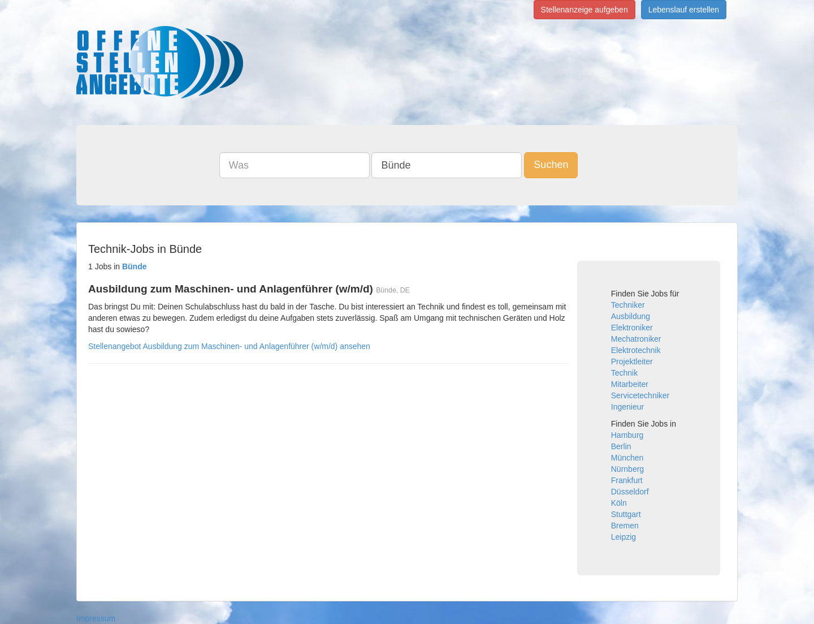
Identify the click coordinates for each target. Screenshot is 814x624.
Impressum (95, 618)
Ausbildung (630, 316)
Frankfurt (627, 480)
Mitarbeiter (629, 384)
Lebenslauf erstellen (683, 9)
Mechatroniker (636, 338)
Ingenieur (627, 406)
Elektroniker (632, 327)
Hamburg (627, 435)
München (627, 457)
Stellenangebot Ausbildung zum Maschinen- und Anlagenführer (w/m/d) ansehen (229, 346)
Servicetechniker (640, 395)
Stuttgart (626, 514)
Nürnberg (627, 469)
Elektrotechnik (636, 350)
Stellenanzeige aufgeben (584, 9)
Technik (624, 372)
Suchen (551, 164)
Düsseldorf (630, 491)
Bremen (625, 525)
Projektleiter (632, 361)
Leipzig (623, 536)
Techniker (628, 304)
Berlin (621, 446)
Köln (619, 502)
